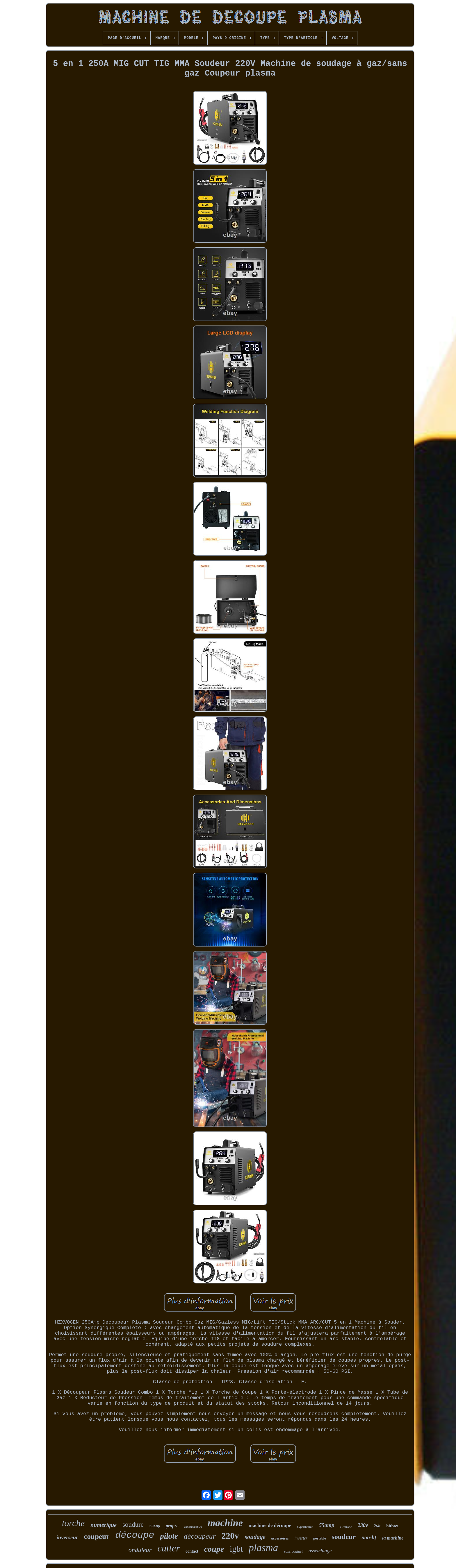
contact (192, 1551)
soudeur (344, 1536)
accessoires (280, 1538)
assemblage (320, 1550)
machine (225, 1522)
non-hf (368, 1537)
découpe (134, 1535)
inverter (301, 1538)
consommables (193, 1526)
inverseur (67, 1537)
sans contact (293, 1551)
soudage (255, 1536)
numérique (103, 1525)
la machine (392, 1537)
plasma (263, 1547)
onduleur (140, 1549)
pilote (169, 1536)
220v (230, 1535)
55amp (326, 1525)
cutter (168, 1548)
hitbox (392, 1526)
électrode (346, 1526)
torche (73, 1523)
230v (363, 1525)
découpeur (200, 1536)
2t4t (377, 1526)
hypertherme (305, 1526)
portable (319, 1538)
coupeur (96, 1536)
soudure (133, 1524)
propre (172, 1525)
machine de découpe (270, 1525)
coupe (214, 1548)
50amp (154, 1526)
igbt (236, 1548)
